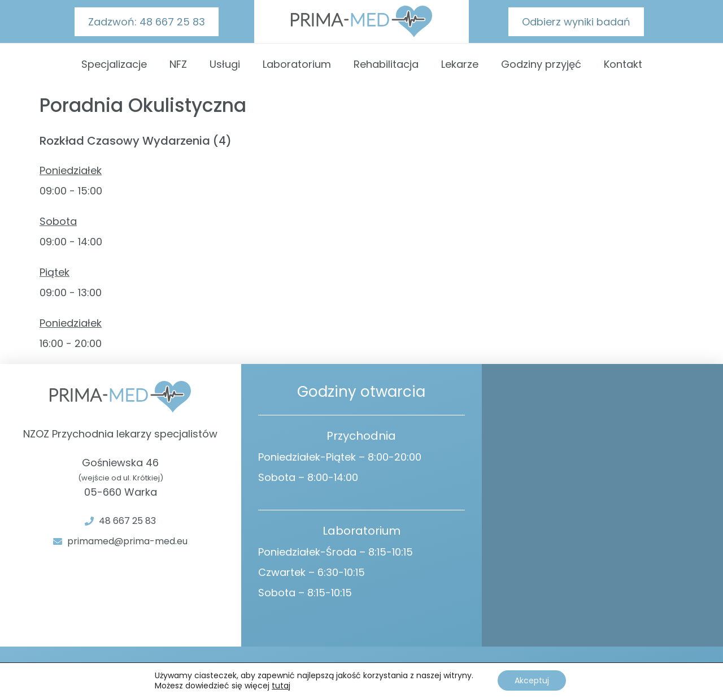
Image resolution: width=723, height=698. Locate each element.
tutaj (281, 685)
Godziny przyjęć (541, 64)
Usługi (225, 64)
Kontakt (623, 64)
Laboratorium (297, 64)
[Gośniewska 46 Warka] (602, 505)
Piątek (54, 272)
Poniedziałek (71, 170)
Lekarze (459, 64)
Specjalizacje (114, 64)
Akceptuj (532, 680)
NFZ (178, 64)
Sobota (58, 221)
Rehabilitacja (386, 64)
